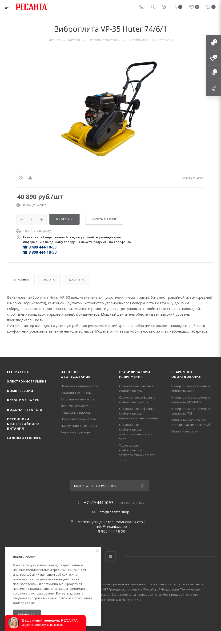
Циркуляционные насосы (79, 425)
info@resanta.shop (114, 511)
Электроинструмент (27, 381)
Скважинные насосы (76, 393)
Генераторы (18, 372)
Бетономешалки (23, 400)
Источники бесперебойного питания (23, 424)
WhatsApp (110, 556)
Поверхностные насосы (78, 419)
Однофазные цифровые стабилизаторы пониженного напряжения (139, 413)
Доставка (76, 279)
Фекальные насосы (75, 412)
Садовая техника (24, 438)
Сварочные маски (184, 431)
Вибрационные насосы (78, 399)
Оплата (49, 279)
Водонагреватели (24, 409)
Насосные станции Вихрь (80, 386)
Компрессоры (20, 391)
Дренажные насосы (75, 406)
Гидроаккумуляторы (76, 432)
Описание (21, 279)
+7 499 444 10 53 (98, 503)
